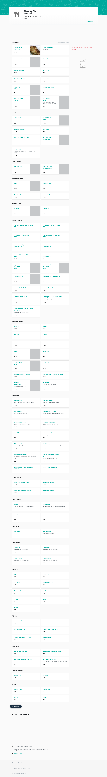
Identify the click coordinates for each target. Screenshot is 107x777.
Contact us (21, 771)
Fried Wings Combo (46, 531)
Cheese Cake (15, 675)
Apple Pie (43, 675)
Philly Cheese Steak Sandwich (20, 443)
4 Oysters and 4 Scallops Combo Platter (21, 235)
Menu (12, 22)
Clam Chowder (16, 166)
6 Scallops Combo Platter (19, 296)
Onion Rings (44, 574)
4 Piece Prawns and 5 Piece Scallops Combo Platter (22, 309)
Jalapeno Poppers (46, 582)
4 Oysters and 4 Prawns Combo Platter (49, 225)
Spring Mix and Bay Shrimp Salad (46, 138)
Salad (42, 591)
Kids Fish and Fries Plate (18, 651)
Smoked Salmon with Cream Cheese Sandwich (22, 467)
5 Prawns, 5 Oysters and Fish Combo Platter (22, 255)
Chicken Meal (45, 504)
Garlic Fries (15, 582)
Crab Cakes (44, 78)
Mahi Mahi (15, 334)
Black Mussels (16, 195)
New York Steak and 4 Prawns (20, 374)
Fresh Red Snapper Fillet (16, 383)
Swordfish (15, 326)
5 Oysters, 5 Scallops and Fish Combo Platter (49, 245)
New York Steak (45, 362)
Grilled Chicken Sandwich (48, 433)
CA (15, 768)
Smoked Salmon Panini (18, 422)
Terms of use (29, 771)
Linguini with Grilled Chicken (19, 482)
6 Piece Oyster (45, 547)
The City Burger (45, 443)
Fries (13, 574)
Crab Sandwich (16, 411)
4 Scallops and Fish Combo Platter (45, 266)
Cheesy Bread (45, 59)
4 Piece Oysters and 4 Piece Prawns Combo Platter (51, 297)
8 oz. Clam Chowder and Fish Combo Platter (22, 225)
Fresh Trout (44, 382)
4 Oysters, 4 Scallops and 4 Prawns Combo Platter (50, 255)
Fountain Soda (16, 689)
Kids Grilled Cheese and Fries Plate (21, 659)
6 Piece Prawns (16, 558)
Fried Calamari (16, 59)
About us (13, 771)
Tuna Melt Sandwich (17, 433)
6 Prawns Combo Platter (19, 288)
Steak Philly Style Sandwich (48, 467)
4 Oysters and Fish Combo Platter (16, 266)
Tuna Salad (44, 129)
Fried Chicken (16, 515)
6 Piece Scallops (45, 558)
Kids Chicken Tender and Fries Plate (51, 651)
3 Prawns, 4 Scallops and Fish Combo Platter (20, 245)
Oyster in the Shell (46, 47)
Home (12, 768)
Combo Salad (16, 149)
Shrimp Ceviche (45, 70)
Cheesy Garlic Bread (45, 99)
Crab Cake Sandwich (46, 400)
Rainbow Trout (16, 343)
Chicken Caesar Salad (45, 118)
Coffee (43, 697)
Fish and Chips (16, 208)
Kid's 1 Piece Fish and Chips (48, 659)
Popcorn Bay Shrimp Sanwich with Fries (50, 455)
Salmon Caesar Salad (18, 129)
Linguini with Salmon (46, 490)
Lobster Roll (44, 351)
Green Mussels (45, 183)
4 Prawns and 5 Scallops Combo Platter (50, 235)
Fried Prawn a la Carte (18, 621)
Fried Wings (15, 531)
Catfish (43, 334)
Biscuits (14, 607)
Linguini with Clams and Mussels (21, 490)
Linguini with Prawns (46, 482)
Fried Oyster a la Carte (47, 621)
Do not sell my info (67, 771)
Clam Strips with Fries (18, 78)
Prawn (43, 599)
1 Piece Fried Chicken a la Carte (20, 637)
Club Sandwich (16, 400)
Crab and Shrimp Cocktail (16, 99)
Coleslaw (14, 599)
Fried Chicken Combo (47, 515)
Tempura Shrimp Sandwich (48, 422)
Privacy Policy (39, 771)
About (18, 22)
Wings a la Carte (45, 637)
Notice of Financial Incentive (53, 771)
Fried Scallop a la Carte (18, 629)
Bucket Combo (45, 195)
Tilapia (14, 351)
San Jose (19, 768)
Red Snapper (44, 343)
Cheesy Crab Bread (17, 70)
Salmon (43, 326)
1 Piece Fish (44, 208)
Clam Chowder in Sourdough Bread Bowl (46, 168)
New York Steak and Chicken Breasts (51, 374)
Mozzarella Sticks (17, 591)
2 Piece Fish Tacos (15, 87)
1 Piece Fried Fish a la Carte (48, 629)
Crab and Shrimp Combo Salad (20, 137)
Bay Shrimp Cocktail (46, 87)
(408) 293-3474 (26, 18)
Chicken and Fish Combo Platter (50, 276)
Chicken (14, 504)
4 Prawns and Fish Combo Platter (17, 277)
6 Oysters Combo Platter (48, 288)
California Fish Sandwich (48, 411)
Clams (14, 183)
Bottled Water (45, 689)
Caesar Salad (15, 117)
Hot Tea (14, 697)
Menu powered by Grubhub (61, 42)
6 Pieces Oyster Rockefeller (16, 48)
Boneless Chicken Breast (17, 363)
